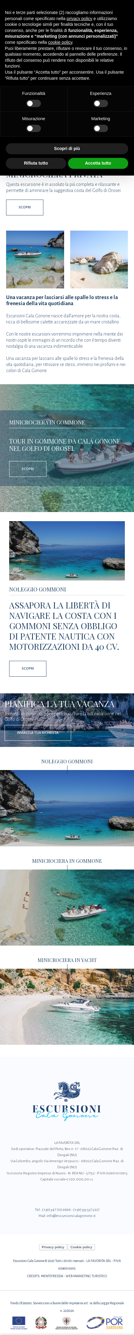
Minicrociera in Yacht (67, 960)
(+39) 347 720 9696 (56, 1210)
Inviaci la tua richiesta (38, 733)
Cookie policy (81, 1247)
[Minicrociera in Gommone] (67, 907)
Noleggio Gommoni (37, 589)
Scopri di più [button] (67, 148)
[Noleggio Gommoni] (67, 551)
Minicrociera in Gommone (47, 422)
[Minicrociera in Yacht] (67, 1006)
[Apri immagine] (35, 259)
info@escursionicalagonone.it (71, 1216)
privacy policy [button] (79, 18)
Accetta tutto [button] (98, 163)
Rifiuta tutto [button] (36, 163)
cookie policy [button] (60, 42)
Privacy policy (53, 1247)
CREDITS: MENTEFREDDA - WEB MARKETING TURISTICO (67, 1276)
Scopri (25, 207)
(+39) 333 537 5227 (86, 1210)
